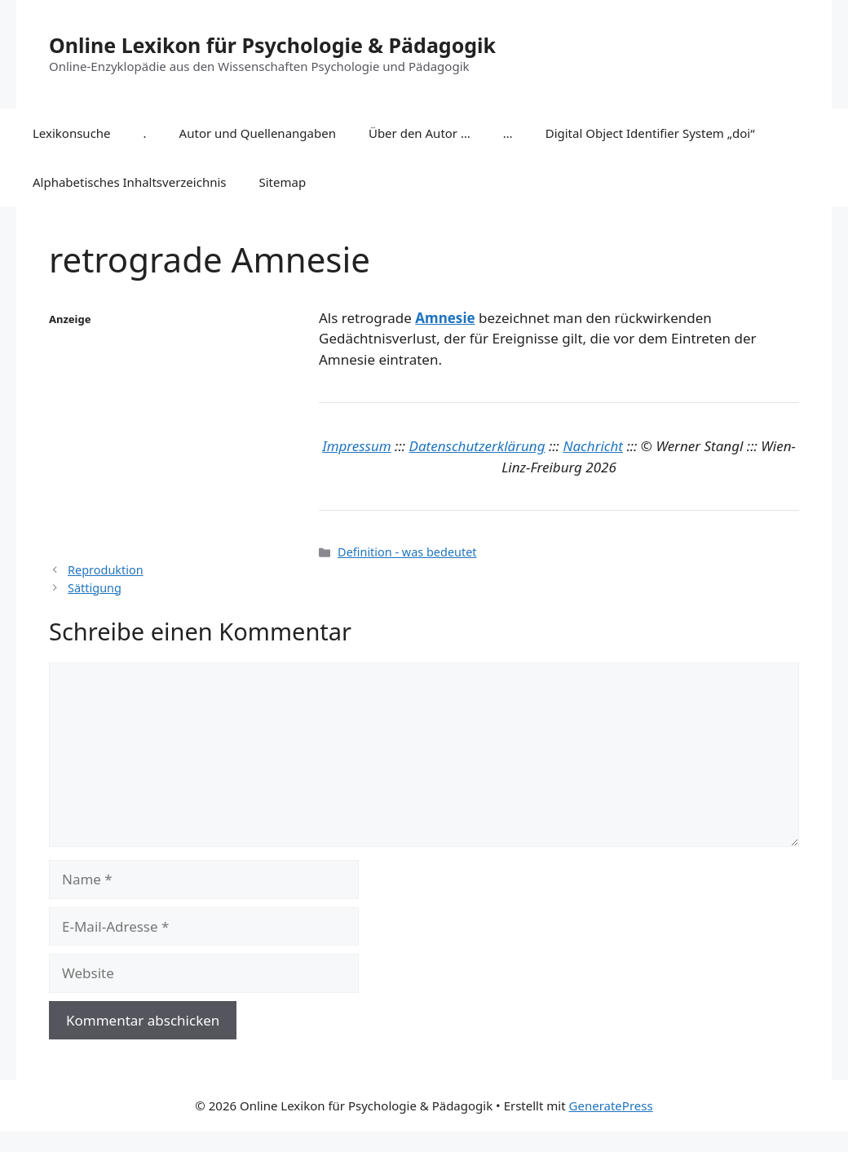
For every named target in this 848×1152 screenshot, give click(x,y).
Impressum (356, 445)
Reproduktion (106, 570)
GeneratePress (611, 1105)
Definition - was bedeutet (407, 552)
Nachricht (593, 445)
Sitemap (283, 182)
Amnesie (445, 317)
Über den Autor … (419, 133)
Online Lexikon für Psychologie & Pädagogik (272, 45)
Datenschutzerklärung (477, 445)
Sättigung (94, 588)
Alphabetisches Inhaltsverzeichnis (130, 182)
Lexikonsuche (72, 133)
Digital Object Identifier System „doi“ (650, 133)
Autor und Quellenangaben (257, 133)
